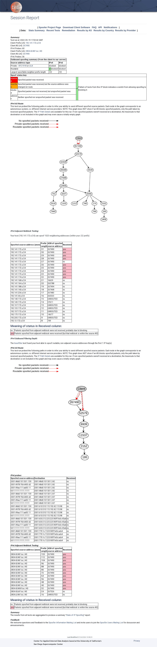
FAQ (94, 27)
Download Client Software (76, 27)
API (100, 27)
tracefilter (18, 343)
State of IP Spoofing (75, 615)
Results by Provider (125, 30)
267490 (26, 45)
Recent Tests (53, 30)
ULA (31, 66)
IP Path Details (44, 112)
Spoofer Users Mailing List (111, 622)
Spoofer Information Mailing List (63, 622)
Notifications (110, 27)
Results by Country (104, 30)
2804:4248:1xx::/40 (34, 51)
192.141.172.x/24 (33, 43)
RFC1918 (22, 66)
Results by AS (84, 30)
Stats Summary (37, 30)
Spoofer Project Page (50, 27)
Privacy (137, 641)
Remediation (68, 30)
